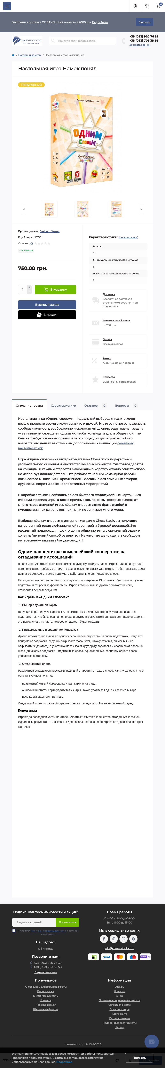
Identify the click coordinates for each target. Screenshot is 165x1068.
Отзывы (119, 986)
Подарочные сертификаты (119, 1022)
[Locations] (135, 6)
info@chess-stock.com (119, 948)
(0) (31, 243)
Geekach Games (50, 231)
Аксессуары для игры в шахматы (45, 986)
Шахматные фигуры (45, 1009)
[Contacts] (147, 6)
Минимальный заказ (116, 320)
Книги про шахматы (45, 995)
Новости (119, 991)
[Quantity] (22, 289)
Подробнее (100, 22)
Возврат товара (119, 1009)
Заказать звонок (139, 44)
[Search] (53, 41)
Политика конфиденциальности (48, 930)
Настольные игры (29, 55)
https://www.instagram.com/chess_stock (113, 939)
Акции (107, 358)
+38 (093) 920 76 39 (143, 36)
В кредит (47, 314)
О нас (119, 995)
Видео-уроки (45, 991)
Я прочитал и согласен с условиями (48, 932)
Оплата (107, 339)
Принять (139, 1058)
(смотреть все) (128, 237)
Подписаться (67, 922)
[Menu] (7, 6)
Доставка (109, 294)
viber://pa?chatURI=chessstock (123, 939)
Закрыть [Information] (144, 22)
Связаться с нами (119, 1004)
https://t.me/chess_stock (133, 939)
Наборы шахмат (46, 1004)
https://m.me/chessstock (104, 939)
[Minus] (29, 292)
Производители (119, 1018)
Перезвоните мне (45, 972)
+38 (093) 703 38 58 (143, 40)
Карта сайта (119, 1013)
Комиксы (45, 1000)
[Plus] (29, 287)
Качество (109, 377)
